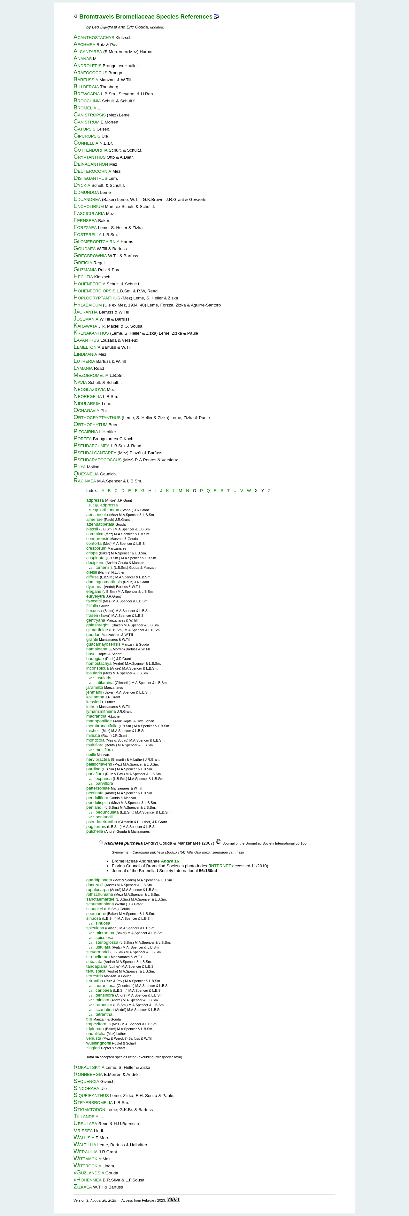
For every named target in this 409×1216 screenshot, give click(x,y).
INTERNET (220, 865)
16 (170, 861)
